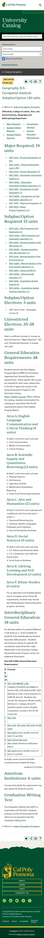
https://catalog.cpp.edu (15, 397)
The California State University (21, 916)
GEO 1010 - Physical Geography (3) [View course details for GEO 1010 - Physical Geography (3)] (25, 158)
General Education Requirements (33, 134)
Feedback (5, 921)
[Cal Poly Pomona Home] (14, 4)
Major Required (13, 124)
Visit (22, 889)
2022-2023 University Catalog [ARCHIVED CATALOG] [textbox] (21, 36)
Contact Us (22, 893)
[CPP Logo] (18, 871)
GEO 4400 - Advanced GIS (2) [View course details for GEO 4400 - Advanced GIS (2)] (22, 270)
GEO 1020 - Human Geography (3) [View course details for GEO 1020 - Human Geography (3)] (24, 171)
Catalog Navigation (13, 72)
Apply (22, 881)
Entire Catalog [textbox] (8, 49)
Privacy (14, 921)
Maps (22, 885)
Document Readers (34, 921)
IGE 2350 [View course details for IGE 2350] (12, 718)
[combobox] (22, 36)
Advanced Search (10, 65)
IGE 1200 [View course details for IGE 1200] (24, 683)
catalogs (14, 931)
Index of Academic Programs (27, 107)
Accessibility (24, 921)
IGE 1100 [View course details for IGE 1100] (12, 683)
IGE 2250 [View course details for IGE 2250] (23, 740)
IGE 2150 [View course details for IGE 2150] (30, 725)
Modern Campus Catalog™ (26, 934)
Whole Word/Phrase (14, 59)
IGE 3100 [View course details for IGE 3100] (12, 733)
